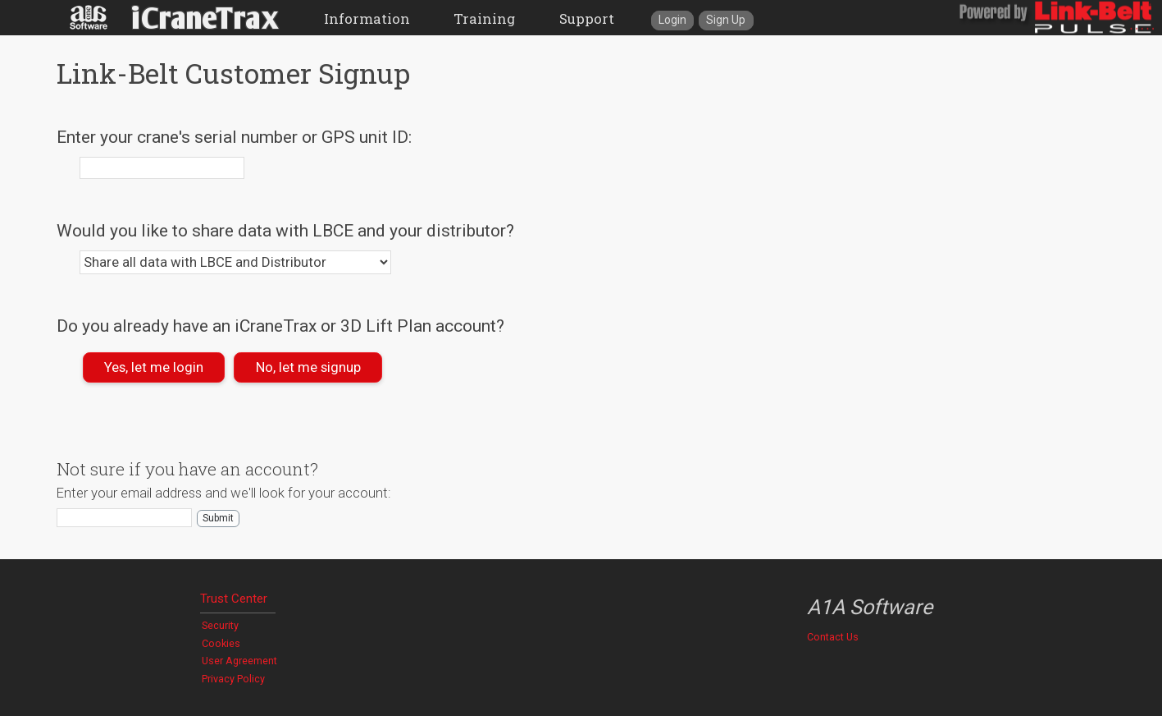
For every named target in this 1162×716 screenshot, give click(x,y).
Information (367, 18)
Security (220, 625)
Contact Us (833, 637)
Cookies (221, 643)
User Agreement (239, 660)
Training (484, 18)
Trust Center (233, 598)
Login (672, 19)
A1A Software (869, 607)
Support (586, 18)
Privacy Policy (233, 678)
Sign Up (725, 19)
